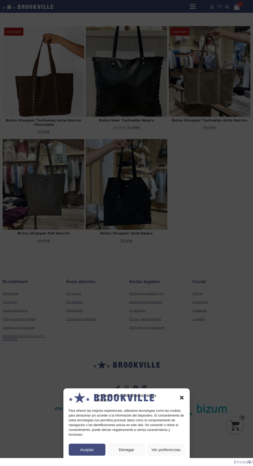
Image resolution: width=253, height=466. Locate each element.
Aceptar (87, 449)
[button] (181, 397)
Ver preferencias (165, 449)
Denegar (126, 449)
